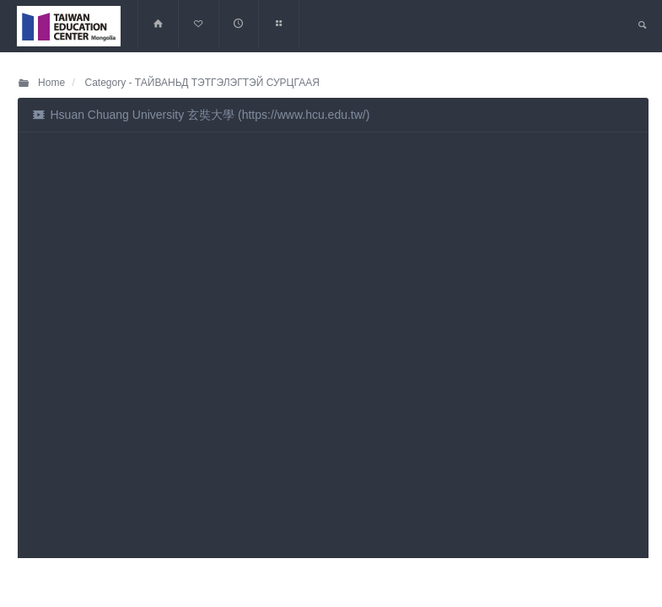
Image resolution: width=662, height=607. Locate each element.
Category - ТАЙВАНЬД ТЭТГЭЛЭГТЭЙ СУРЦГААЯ (201, 83)
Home (41, 83)
